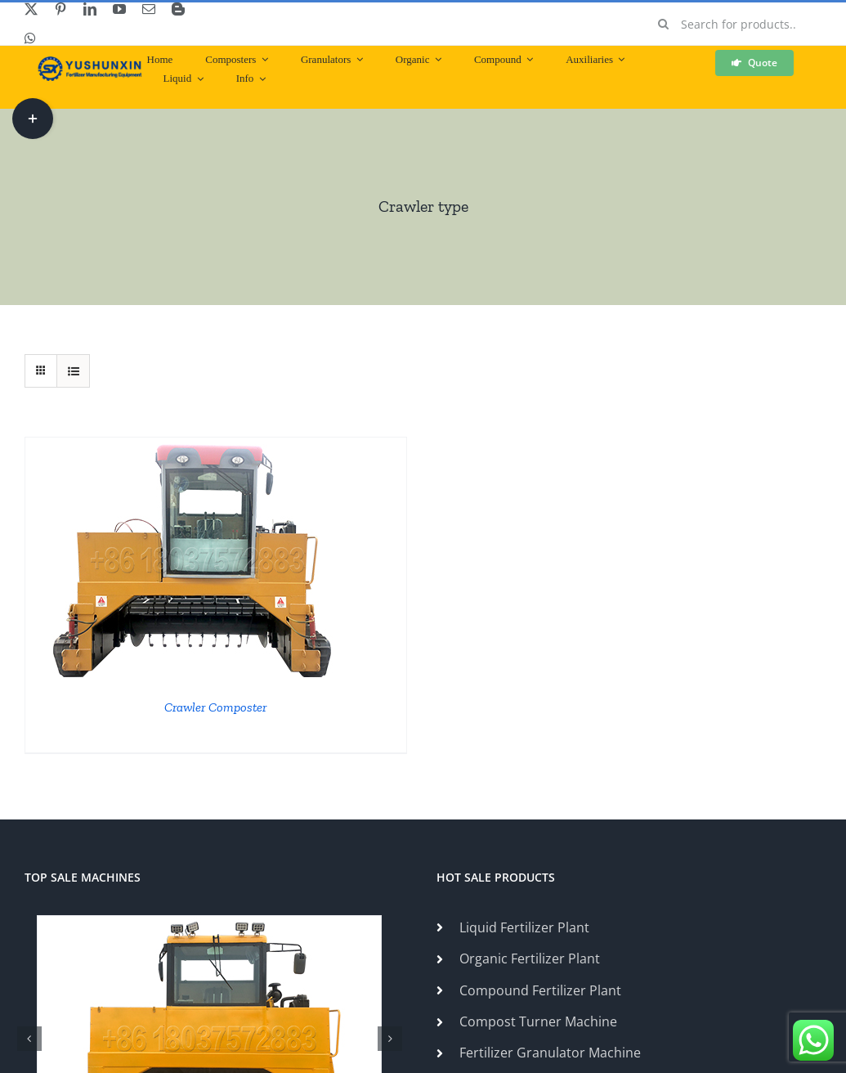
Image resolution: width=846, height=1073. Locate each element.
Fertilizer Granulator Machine (550, 1053)
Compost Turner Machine (538, 1021)
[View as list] (73, 371)
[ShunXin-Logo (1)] (86, 63)
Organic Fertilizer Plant (529, 958)
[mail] (148, 9)
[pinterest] (60, 9)
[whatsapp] (30, 38)
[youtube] (119, 9)
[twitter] (31, 9)
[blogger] (178, 9)
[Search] (663, 24)
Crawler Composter (215, 707)
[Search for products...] (733, 24)
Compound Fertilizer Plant (540, 990)
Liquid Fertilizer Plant (524, 927)
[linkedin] (89, 9)
